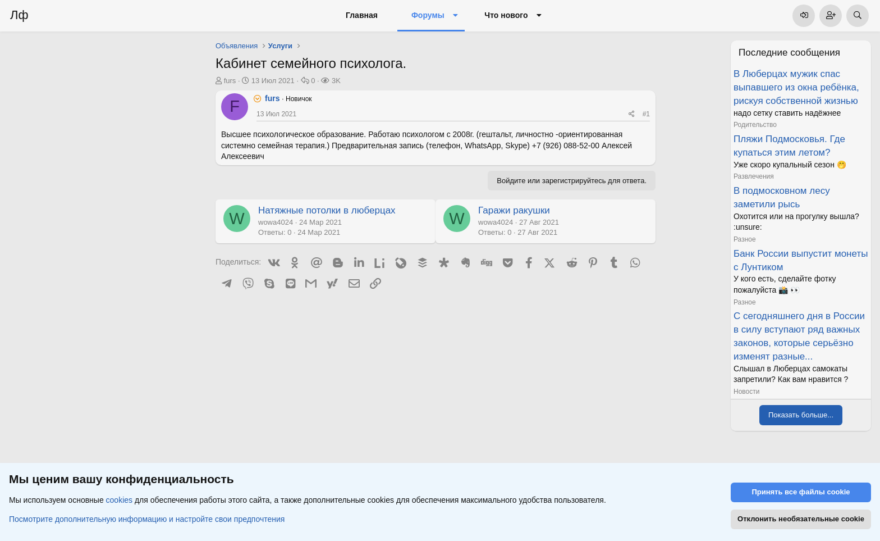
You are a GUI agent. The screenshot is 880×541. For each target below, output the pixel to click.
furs (230, 80)
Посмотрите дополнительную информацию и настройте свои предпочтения (147, 519)
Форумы (427, 15)
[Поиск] (857, 15)
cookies (119, 500)
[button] (455, 16)
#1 (646, 114)
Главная (362, 15)
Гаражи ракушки (514, 210)
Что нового (506, 15)
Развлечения (754, 176)
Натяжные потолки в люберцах (327, 210)
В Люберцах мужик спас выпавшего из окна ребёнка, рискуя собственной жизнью (796, 87)
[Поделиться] (632, 114)
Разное (745, 239)
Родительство (755, 125)
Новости (746, 391)
